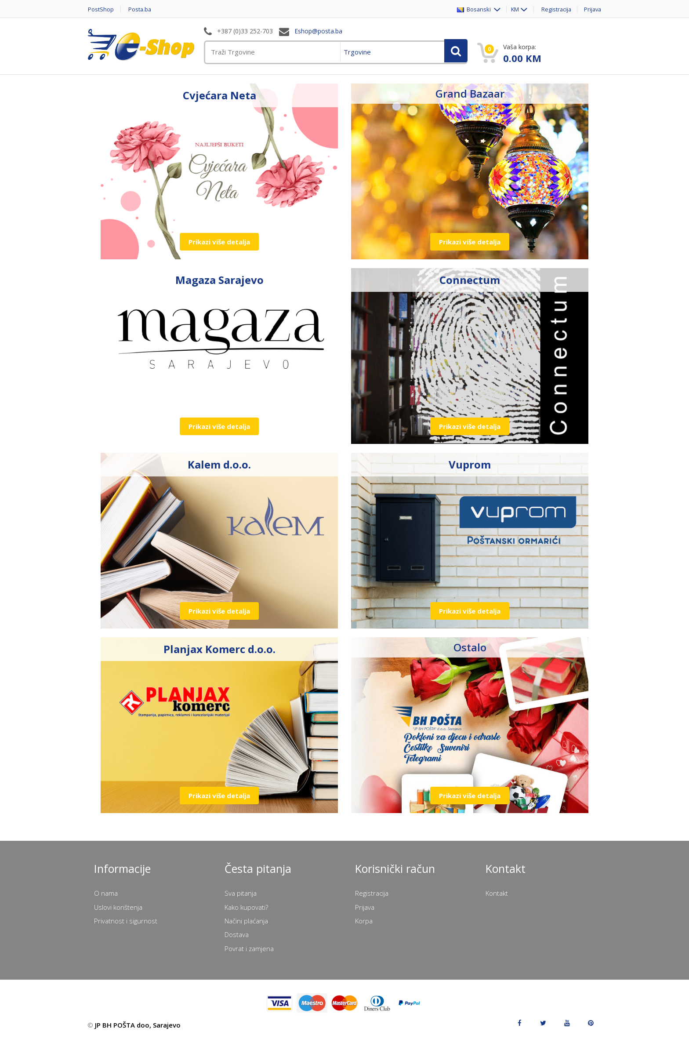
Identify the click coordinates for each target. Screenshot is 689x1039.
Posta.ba (140, 9)
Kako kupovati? (246, 907)
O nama (106, 893)
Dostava (237, 934)
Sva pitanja (241, 893)
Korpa (364, 920)
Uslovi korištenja (118, 907)
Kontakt (497, 893)
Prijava (592, 9)
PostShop (100, 9)
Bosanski (471, 9)
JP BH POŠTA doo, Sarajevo (138, 1025)
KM (512, 9)
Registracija (554, 9)
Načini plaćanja (246, 920)
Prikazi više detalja (219, 241)
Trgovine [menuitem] (357, 51)
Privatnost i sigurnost (125, 920)
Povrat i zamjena (249, 948)
